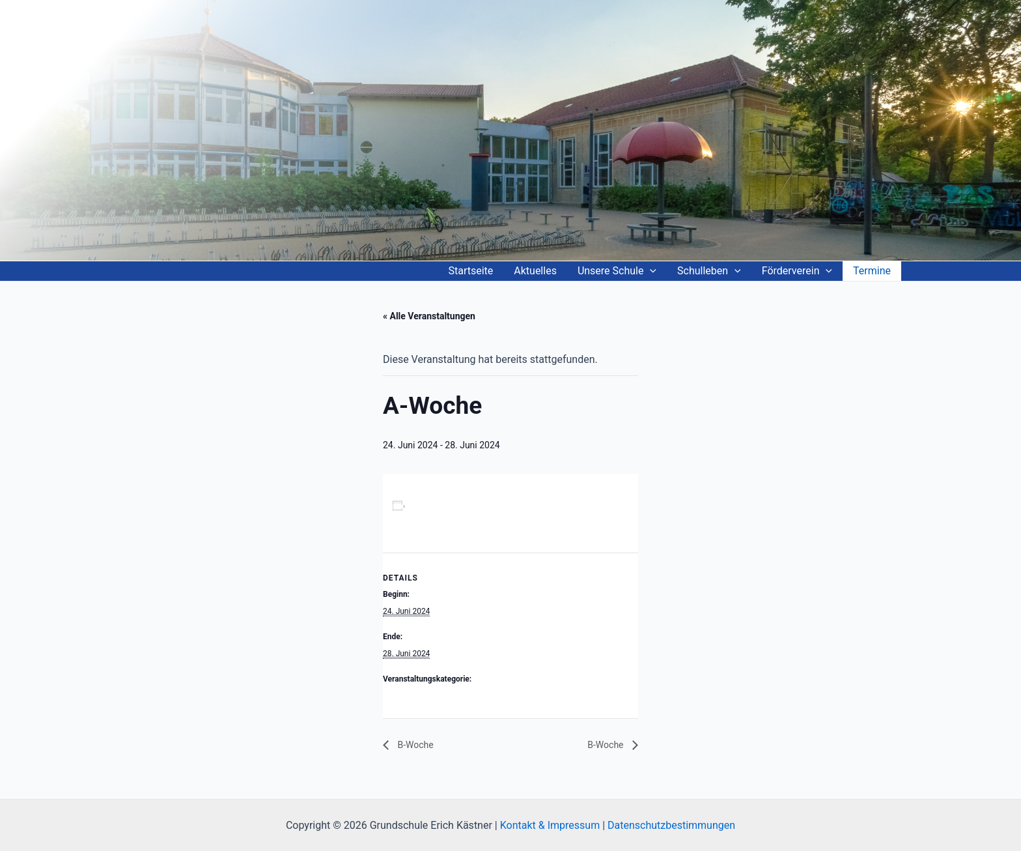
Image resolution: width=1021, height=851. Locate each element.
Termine (872, 271)
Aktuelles (535, 271)
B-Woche (414, 745)
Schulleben (709, 271)
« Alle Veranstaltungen (429, 316)
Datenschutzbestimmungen (671, 825)
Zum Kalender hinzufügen (458, 506)
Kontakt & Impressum (550, 825)
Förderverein (797, 271)
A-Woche (398, 695)
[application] (649, 271)
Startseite (470, 271)
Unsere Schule (617, 271)
